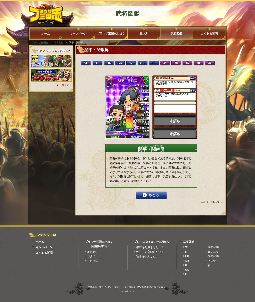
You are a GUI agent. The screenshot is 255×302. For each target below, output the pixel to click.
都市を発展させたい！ (150, 247)
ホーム (45, 33)
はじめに (92, 251)
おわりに (92, 260)
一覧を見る (65, 85)
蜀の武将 (213, 247)
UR (187, 256)
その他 (212, 260)
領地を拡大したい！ (148, 256)
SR (187, 260)
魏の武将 (213, 251)
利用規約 (130, 287)
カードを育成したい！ (150, 251)
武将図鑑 (176, 33)
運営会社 (92, 287)
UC (187, 269)
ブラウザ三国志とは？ (111, 33)
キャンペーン (78, 33)
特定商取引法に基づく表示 (151, 287)
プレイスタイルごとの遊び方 (152, 241)
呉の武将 (213, 256)
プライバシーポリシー (111, 287)
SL (187, 247)
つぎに (91, 256)
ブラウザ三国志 (39, 42)
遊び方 (143, 33)
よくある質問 (209, 33)
